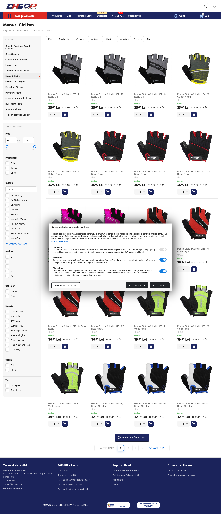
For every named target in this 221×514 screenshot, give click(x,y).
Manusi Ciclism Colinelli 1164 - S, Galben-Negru (64, 172)
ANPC (116, 484)
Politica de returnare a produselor (74, 489)
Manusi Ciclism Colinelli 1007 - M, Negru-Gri (107, 95)
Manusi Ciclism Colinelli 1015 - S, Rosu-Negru (67, 327)
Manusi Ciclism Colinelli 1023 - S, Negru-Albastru (193, 404)
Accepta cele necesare (66, 285)
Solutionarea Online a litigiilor (127, 475)
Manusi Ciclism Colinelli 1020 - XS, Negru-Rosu (194, 172)
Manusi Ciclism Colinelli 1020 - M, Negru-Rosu (107, 172)
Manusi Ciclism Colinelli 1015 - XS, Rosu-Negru (108, 327)
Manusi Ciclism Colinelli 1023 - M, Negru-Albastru (150, 404)
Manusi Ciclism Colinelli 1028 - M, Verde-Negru (193, 327)
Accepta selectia (137, 285)
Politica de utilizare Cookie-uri (72, 484)
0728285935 (9, 480)
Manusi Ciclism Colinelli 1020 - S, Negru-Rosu (150, 172)
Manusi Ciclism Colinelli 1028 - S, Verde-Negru (64, 404)
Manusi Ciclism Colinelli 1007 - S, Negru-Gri (150, 95)
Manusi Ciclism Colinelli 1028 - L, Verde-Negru (150, 327)
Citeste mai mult (59, 241)
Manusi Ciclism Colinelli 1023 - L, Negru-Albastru (107, 404)
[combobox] (127, 6)
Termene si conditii (67, 475)
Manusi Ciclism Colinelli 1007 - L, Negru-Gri (64, 95)
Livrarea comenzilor (177, 470)
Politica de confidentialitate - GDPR (74, 480)
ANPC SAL (118, 480)
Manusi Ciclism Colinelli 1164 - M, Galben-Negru (193, 95)
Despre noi (63, 470)
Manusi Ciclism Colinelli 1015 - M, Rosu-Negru (193, 250)
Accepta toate (159, 285)
